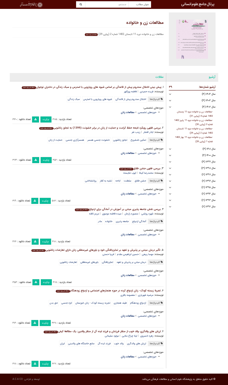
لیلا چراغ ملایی (129, 336)
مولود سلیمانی (112, 336)
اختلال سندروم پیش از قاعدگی (130, 99)
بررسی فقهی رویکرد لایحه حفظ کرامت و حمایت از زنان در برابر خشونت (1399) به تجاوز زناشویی (99, 128)
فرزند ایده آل (104, 343)
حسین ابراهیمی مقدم (128, 254)
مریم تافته (94, 214)
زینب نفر (136, 132)
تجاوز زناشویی (120, 140)
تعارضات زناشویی (68, 262)
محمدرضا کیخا (146, 173)
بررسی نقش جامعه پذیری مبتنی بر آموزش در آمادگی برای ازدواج (117, 209)
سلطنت (127, 181)
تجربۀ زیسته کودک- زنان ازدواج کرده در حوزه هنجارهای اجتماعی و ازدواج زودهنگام (108, 290)
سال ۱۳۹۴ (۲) (209, 194)
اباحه (117, 181)
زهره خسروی (146, 336)
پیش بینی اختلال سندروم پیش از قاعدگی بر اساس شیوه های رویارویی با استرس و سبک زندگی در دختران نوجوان (91, 87)
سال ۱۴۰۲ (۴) (209, 107)
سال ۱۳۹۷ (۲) (209, 174)
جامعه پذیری (122, 221)
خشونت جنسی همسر (98, 140)
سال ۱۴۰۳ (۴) (209, 100)
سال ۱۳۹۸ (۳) (208, 168)
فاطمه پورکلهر (130, 91)
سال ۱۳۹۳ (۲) (208, 200)
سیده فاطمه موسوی (111, 214)
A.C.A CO (17, 379)
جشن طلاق (140, 181)
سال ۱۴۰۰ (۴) (209, 155)
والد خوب (119, 343)
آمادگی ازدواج (139, 221)
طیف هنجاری (120, 303)
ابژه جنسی (66, 303)
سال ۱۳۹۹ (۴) (209, 162)
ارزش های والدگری (136, 343)
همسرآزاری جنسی (75, 140)
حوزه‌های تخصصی (147, 112)
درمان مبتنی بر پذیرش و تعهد (131, 262)
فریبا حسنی (108, 254)
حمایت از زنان (55, 140)
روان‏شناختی (91, 181)
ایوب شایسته (129, 173)
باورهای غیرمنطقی (89, 262)
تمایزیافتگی (107, 262)
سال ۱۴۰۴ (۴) (209, 94)
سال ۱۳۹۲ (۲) (209, 207)
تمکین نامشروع (138, 140)
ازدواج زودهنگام (138, 303)
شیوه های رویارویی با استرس (97, 99)
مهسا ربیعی (147, 254)
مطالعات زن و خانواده (145, 22)
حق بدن (54, 303)
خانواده (108, 221)
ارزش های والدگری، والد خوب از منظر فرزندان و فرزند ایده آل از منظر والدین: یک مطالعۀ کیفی (102, 331)
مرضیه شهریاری (145, 295)
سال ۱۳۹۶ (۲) (209, 181)
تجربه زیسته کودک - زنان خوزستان (92, 303)
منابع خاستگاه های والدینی (81, 343)
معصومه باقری (127, 295)
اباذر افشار (148, 132)
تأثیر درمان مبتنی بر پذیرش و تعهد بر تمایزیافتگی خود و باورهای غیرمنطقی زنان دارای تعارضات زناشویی (95, 250)
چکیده (46, 119)
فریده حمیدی (146, 91)
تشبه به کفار (106, 181)
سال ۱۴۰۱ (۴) (209, 149)
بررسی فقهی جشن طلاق (139, 168)
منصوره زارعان (131, 214)
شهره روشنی (147, 214)
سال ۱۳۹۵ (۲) (208, 187)
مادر (100, 221)
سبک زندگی (74, 99)
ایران (62, 343)
